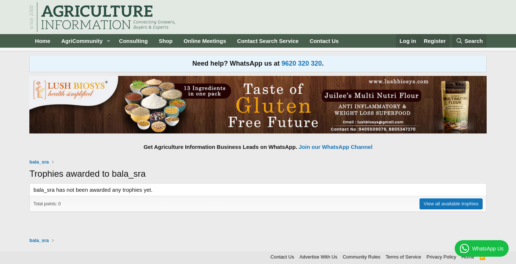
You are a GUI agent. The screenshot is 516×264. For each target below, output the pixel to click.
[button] (108, 41)
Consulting (133, 41)
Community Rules (362, 257)
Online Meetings (204, 41)
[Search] (469, 41)
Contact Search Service (268, 41)
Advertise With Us (318, 257)
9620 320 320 (301, 63)
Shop (166, 41)
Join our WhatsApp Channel (336, 147)
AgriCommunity (82, 41)
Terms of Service (403, 257)
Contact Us (324, 41)
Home (42, 41)
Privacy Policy (441, 257)
